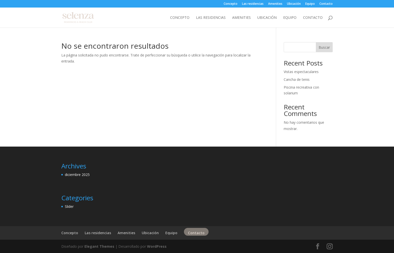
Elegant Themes (99, 246)
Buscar (324, 47)
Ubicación (294, 4)
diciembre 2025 (77, 174)
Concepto (230, 4)
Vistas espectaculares (301, 71)
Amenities (275, 4)
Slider (69, 206)
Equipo (310, 4)
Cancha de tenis (297, 79)
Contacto (326, 4)
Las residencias (253, 4)
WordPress (157, 246)
